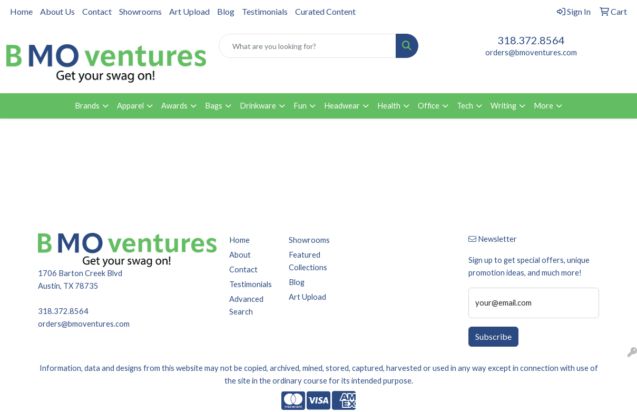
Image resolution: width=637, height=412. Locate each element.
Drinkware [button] (258, 105)
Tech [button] (465, 105)
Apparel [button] (130, 105)
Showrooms (140, 11)
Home (21, 11)
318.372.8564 (531, 40)
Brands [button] (87, 105)
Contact (97, 11)
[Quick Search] (307, 46)
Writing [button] (503, 105)
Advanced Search (246, 305)
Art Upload (189, 11)
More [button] (543, 105)
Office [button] (428, 105)
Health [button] (388, 105)
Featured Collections (308, 261)
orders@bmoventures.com (531, 52)
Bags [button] (213, 105)
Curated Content (325, 11)
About (240, 254)
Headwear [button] (342, 105)
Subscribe (493, 336)
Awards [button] (174, 105)
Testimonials (265, 11)
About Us (57, 11)
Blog (225, 11)
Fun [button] (300, 105)
